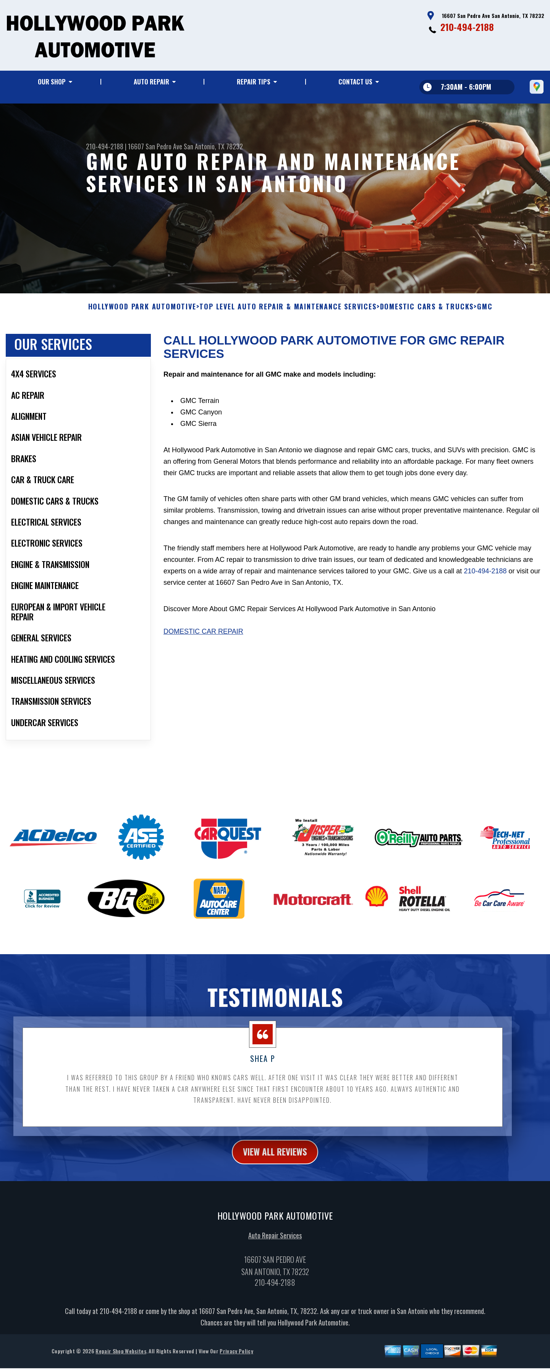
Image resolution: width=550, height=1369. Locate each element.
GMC (484, 311)
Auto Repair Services (275, 1241)
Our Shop (52, 81)
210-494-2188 (467, 27)
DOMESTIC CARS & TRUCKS (427, 311)
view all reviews (275, 1157)
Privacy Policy (236, 1357)
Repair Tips (253, 81)
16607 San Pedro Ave (155, 146)
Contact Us (355, 81)
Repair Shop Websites (120, 1357)
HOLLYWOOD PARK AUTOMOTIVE (142, 311)
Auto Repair (151, 81)
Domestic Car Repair (203, 636)
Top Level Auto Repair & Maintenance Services (287, 311)
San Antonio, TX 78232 (213, 146)
